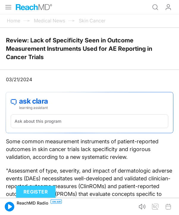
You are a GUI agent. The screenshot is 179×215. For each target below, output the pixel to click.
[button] (9, 206)
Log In (168, 7)
